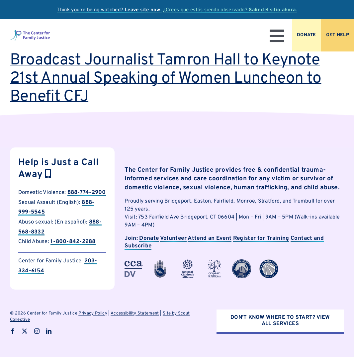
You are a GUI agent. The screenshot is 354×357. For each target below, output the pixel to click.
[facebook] (12, 331)
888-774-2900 (86, 192)
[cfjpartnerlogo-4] (187, 262)
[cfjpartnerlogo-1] (160, 262)
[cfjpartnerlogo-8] (268, 262)
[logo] (30, 32)
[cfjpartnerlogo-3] (133, 262)
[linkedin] (48, 331)
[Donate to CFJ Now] (306, 35)
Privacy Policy (92, 313)
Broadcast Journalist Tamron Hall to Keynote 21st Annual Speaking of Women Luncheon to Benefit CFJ (165, 78)
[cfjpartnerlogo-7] (241, 262)
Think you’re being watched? (109, 10)
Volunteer (173, 238)
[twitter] (24, 331)
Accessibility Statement (135, 313)
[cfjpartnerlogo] (214, 262)
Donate (149, 238)
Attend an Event (209, 238)
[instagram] (37, 331)
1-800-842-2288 (72, 241)
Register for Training (261, 238)
